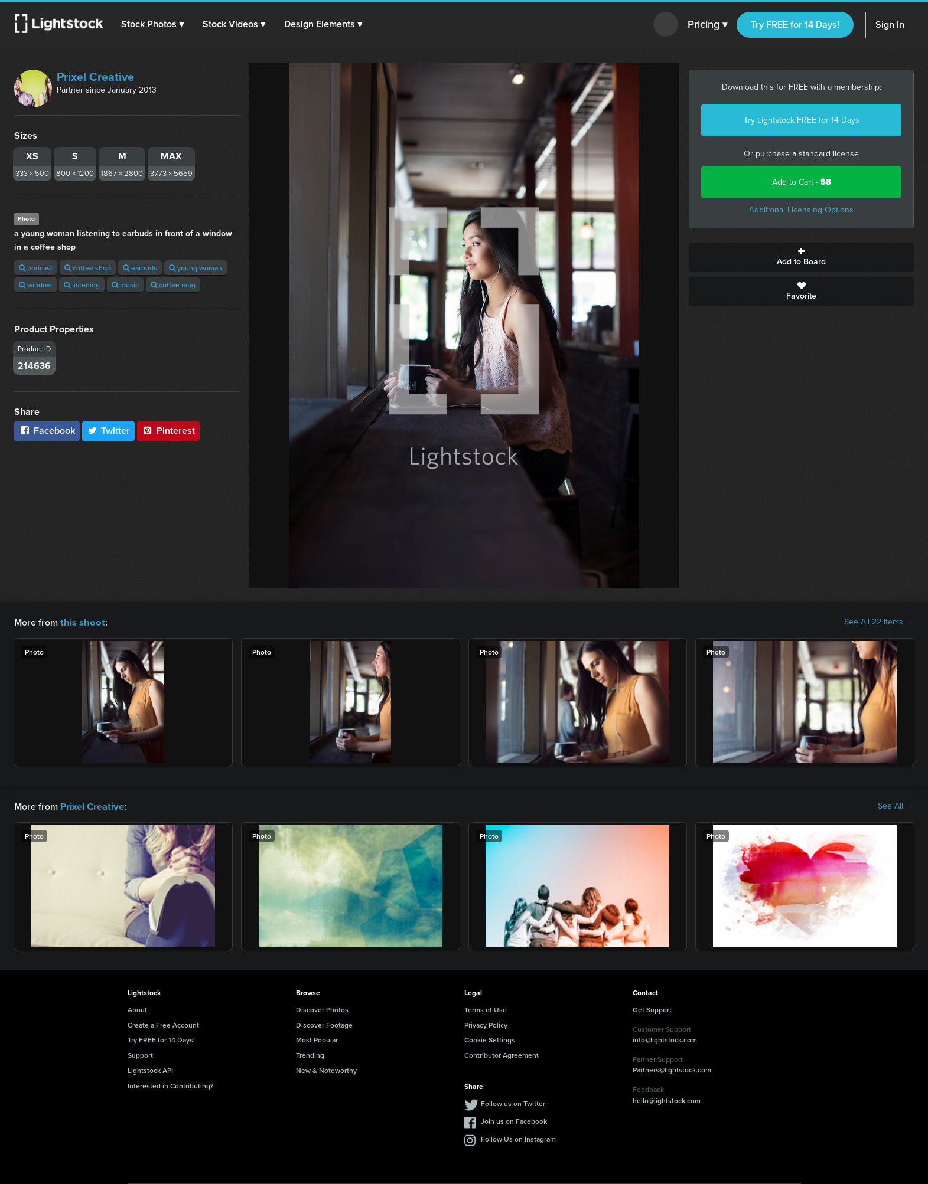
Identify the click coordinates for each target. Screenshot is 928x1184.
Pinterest (168, 430)
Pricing (707, 25)
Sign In (889, 24)
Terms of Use (485, 1008)
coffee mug (173, 285)
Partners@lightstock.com (672, 1069)
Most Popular (317, 1038)
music (125, 285)
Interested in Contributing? (171, 1085)
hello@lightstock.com (667, 1099)
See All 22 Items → (879, 622)
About (137, 1008)
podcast (36, 268)
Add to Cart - (801, 182)
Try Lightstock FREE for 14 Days (801, 120)
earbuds (140, 268)
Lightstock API (150, 1069)
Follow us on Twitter (513, 1102)
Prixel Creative (95, 77)
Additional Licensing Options (801, 210)
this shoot (81, 622)
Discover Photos (322, 1008)
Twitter (109, 430)
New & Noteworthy (326, 1069)
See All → (896, 806)
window (35, 285)
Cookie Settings (489, 1038)
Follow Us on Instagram (518, 1138)
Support (140, 1054)
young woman (195, 268)
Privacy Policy (485, 1024)
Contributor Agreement (501, 1054)
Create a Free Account (163, 1024)
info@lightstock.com (665, 1038)
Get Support (652, 1008)
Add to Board (801, 257)
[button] (153, 24)
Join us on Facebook (514, 1120)
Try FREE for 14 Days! (795, 24)
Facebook (47, 430)
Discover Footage (324, 1024)
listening (82, 285)
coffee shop (87, 268)
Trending (310, 1054)
